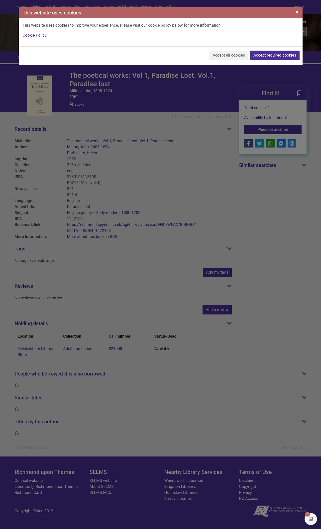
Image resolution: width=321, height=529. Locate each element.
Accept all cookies (229, 55)
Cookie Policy (35, 35)
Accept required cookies (274, 55)
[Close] (297, 12)
